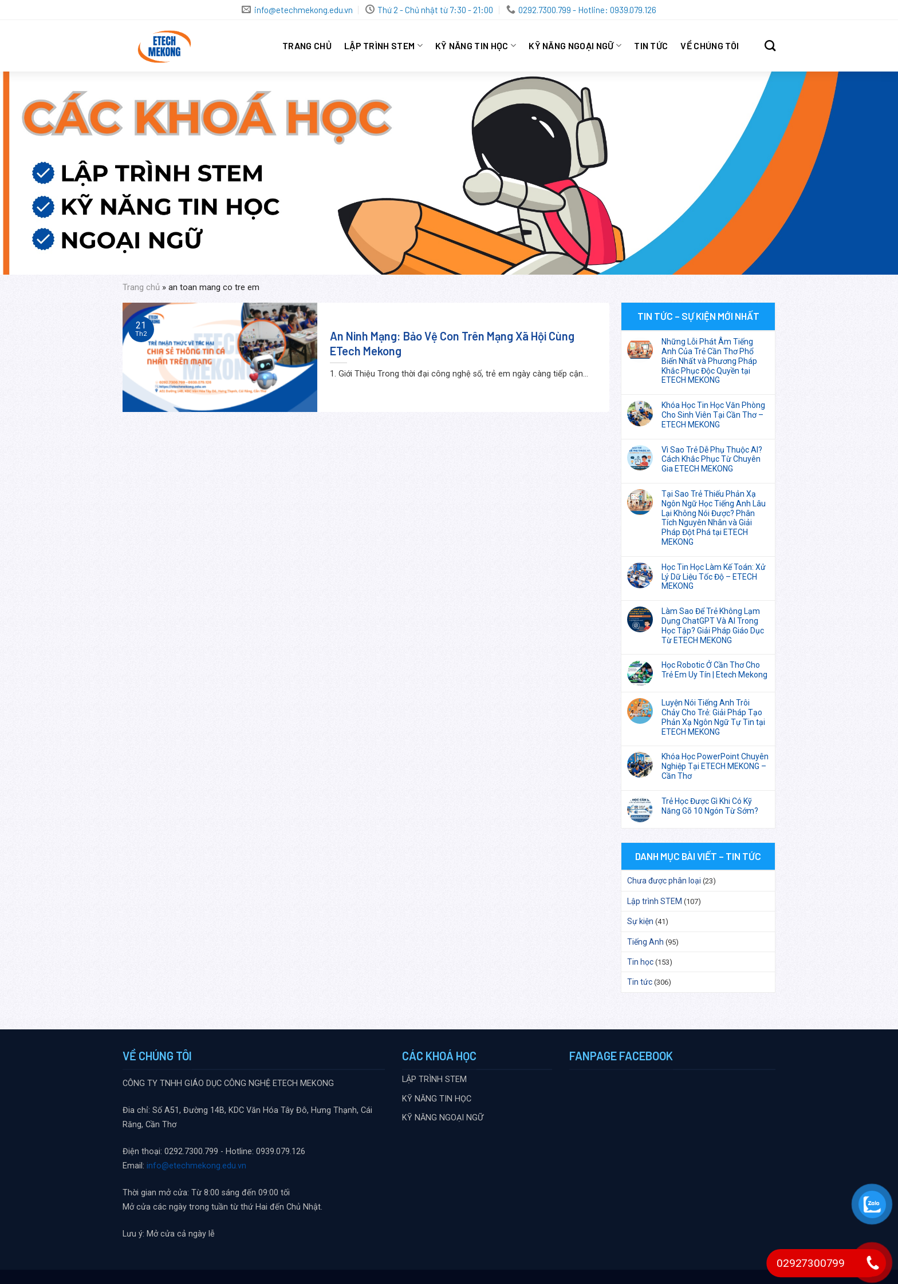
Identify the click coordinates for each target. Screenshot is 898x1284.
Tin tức (651, 45)
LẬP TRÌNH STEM (383, 45)
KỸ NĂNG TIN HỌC (475, 45)
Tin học (640, 961)
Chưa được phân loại (664, 880)
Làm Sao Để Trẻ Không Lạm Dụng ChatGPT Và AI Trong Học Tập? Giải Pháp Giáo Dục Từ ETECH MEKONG (712, 625)
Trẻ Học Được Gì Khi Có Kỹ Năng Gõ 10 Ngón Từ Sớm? (709, 805)
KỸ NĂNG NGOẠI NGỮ (575, 45)
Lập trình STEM (654, 901)
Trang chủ (307, 45)
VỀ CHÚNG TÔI (709, 45)
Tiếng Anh (645, 941)
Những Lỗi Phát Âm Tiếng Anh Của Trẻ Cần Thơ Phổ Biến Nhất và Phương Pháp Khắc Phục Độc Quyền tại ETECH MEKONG (709, 361)
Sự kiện (640, 921)
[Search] (770, 45)
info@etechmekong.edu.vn (196, 1166)
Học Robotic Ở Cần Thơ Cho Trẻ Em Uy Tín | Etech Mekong (714, 669)
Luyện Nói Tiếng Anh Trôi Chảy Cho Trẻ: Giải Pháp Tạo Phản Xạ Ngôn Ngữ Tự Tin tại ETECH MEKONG (713, 717)
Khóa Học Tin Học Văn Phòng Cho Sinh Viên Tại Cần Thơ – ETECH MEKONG (713, 415)
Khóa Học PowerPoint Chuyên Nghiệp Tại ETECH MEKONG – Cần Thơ (715, 766)
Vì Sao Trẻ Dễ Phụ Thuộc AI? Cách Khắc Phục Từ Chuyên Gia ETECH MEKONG (711, 459)
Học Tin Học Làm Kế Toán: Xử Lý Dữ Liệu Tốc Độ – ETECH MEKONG (713, 576)
